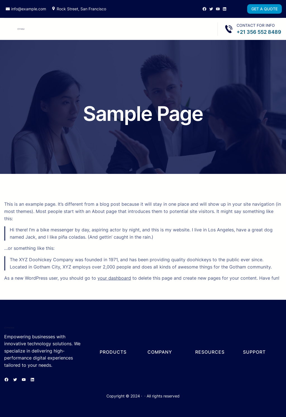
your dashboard (114, 278)
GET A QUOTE (264, 8)
